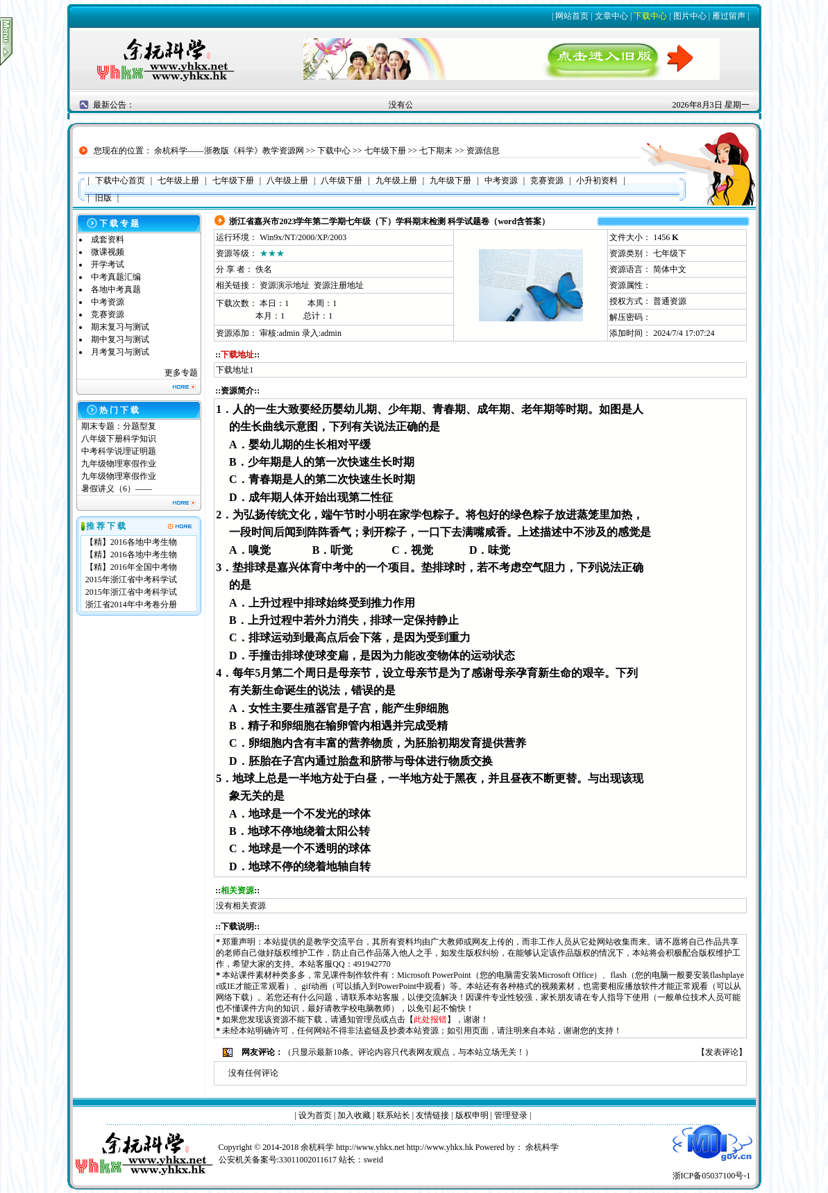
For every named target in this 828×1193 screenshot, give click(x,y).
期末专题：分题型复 (118, 426)
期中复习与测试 (120, 339)
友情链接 (432, 1115)
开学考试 (107, 264)
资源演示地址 (285, 285)
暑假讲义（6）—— (117, 488)
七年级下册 (385, 150)
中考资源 (107, 302)
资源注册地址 (339, 285)
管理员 (367, 1019)
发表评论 (721, 1052)
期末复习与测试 (120, 327)
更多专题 (181, 373)
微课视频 (107, 252)
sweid (373, 1160)
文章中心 (611, 16)
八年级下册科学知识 (118, 438)
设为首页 (315, 1115)
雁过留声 (728, 16)
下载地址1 (234, 370)
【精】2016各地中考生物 (131, 542)
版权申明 (472, 1115)
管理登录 (510, 1115)
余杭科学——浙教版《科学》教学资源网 (229, 150)
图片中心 (690, 16)
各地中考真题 (116, 289)
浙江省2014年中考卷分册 (131, 604)
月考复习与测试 (120, 352)
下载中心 (650, 16)
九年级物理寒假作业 (118, 463)
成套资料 (107, 239)
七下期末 (436, 150)
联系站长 (393, 1115)
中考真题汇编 (116, 277)
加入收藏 (354, 1115)
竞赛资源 (107, 314)
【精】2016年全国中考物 (131, 567)
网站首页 (572, 16)
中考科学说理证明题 (118, 451)
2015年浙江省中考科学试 (131, 579)
